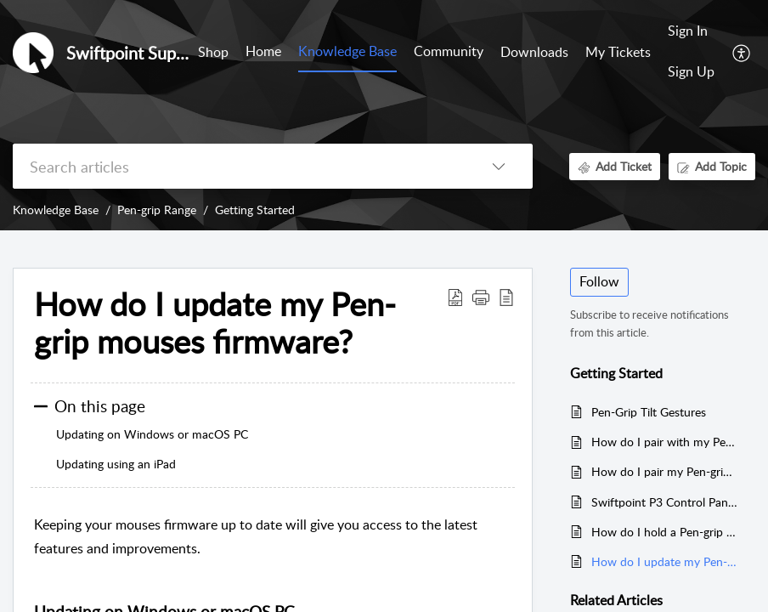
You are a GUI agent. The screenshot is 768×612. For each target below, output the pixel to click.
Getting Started (255, 209)
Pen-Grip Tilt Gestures (648, 412)
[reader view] (506, 297)
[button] (480, 297)
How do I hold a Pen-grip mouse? (664, 532)
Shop (213, 51)
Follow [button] (599, 281)
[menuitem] (691, 32)
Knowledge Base (56, 209)
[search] (239, 166)
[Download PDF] (455, 297)
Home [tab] (263, 51)
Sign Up (691, 71)
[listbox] (499, 166)
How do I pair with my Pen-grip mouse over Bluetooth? (664, 442)
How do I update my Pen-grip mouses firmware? (215, 323)
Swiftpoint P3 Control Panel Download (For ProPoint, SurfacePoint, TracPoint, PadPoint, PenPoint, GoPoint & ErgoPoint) (664, 502)
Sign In (688, 30)
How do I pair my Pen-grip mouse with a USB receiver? (664, 471)
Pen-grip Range (156, 209)
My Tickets (618, 51)
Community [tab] (448, 51)
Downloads (534, 51)
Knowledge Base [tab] (347, 51)
